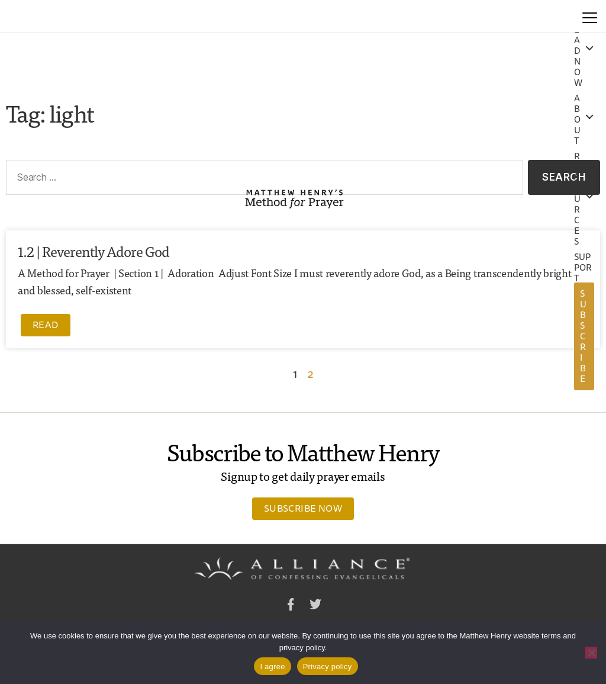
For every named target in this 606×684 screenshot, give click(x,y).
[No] (591, 653)
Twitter (315, 606)
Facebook (290, 606)
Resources (577, 199)
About (577, 119)
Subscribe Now (303, 508)
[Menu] (589, 16)
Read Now (578, 51)
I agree (272, 666)
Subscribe (583, 336)
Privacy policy (327, 666)
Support (583, 268)
